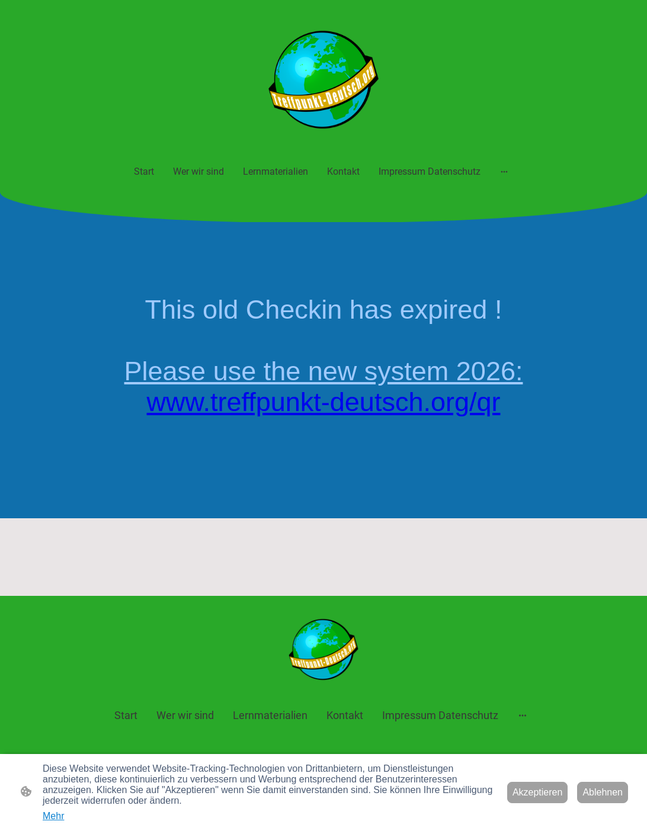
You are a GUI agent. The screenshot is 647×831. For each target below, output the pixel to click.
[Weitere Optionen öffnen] (504, 171)
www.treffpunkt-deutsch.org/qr (324, 402)
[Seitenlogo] (324, 79)
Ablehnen (602, 792)
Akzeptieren (538, 792)
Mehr (53, 816)
